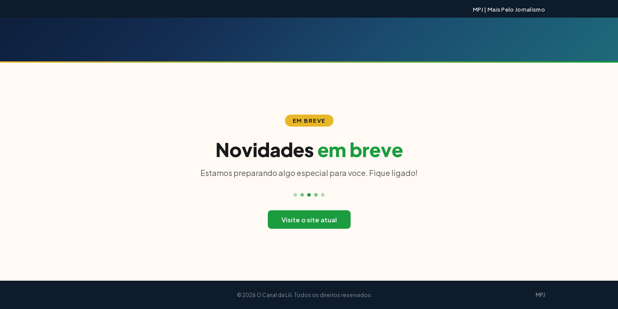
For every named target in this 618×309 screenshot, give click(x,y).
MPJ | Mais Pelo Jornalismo (509, 9)
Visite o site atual (309, 219)
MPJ (540, 295)
